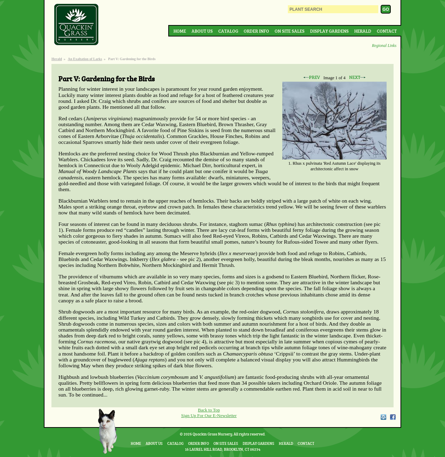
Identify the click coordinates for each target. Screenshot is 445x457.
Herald (362, 31)
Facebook (393, 417)
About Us (202, 31)
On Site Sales (290, 31)
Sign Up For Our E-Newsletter (209, 415)
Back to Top (209, 410)
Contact (387, 31)
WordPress (383, 417)
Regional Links (384, 45)
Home (179, 31)
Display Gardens (329, 31)
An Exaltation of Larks (85, 59)
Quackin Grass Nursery (76, 25)
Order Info (256, 31)
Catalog (228, 31)
